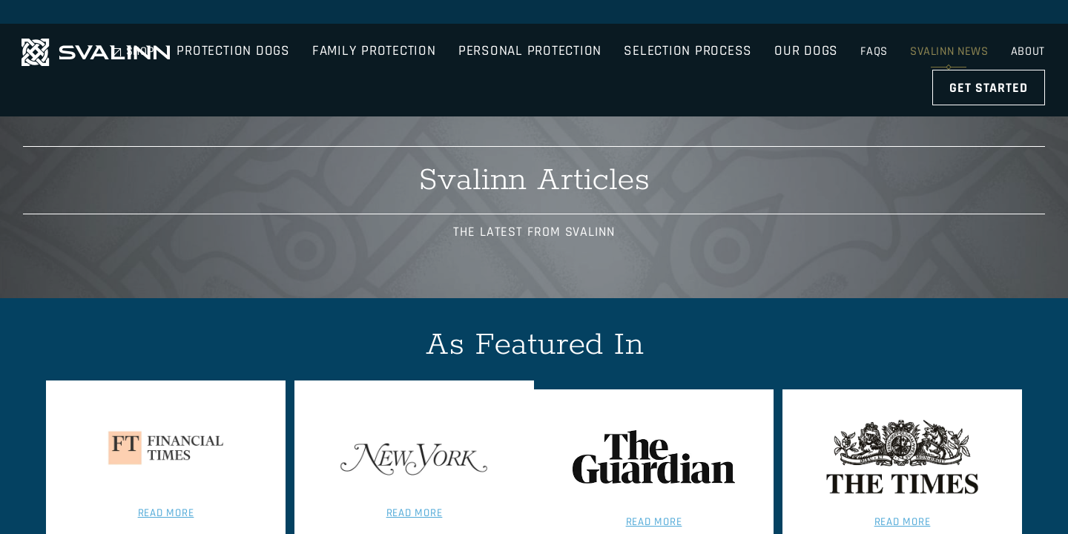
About (1029, 14)
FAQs (872, 14)
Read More (158, 471)
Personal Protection (603, 55)
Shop (819, 14)
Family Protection (448, 55)
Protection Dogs (306, 55)
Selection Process (761, 55)
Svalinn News (948, 14)
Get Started (990, 55)
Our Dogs (880, 55)
